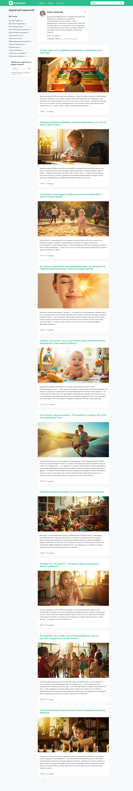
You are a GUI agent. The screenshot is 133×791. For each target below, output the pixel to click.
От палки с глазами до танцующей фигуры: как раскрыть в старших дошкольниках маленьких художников (72, 267)
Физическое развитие (16, 56)
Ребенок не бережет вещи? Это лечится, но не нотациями (72, 491)
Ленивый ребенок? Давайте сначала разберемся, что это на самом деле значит (73, 123)
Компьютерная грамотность (18, 32)
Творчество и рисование (17, 53)
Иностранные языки (16, 26)
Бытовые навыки (15, 20)
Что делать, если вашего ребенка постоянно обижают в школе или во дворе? (71, 195)
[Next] (45, 781)
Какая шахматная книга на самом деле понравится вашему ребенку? (72, 711)
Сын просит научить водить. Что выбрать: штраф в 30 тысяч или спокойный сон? (73, 416)
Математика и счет (15, 35)
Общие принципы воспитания (19, 41)
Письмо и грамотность (16, 44)
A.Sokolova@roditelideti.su (70, 38)
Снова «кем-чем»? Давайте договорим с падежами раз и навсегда (71, 51)
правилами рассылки (16, 74)
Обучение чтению (15, 38)
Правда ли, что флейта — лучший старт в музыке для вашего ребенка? (69, 565)
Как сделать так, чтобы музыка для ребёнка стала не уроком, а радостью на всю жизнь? (69, 637)
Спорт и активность (15, 50)
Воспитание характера (16, 23)
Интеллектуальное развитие (19, 29)
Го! (29, 69)
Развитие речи (14, 47)
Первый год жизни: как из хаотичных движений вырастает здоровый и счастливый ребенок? (72, 342)
